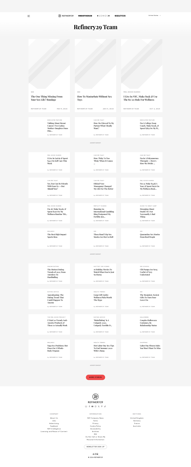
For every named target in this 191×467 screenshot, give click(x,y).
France (137, 423)
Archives (95, 431)
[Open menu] (28, 15)
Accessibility (95, 429)
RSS (95, 434)
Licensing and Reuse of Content (54, 431)
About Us (54, 418)
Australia (137, 426)
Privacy (96, 423)
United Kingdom (136, 418)
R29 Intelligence (54, 429)
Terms (95, 421)
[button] (150, 17)
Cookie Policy (95, 426)
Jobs (54, 421)
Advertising (54, 423)
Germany (137, 421)
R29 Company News (95, 418)
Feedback (54, 426)
